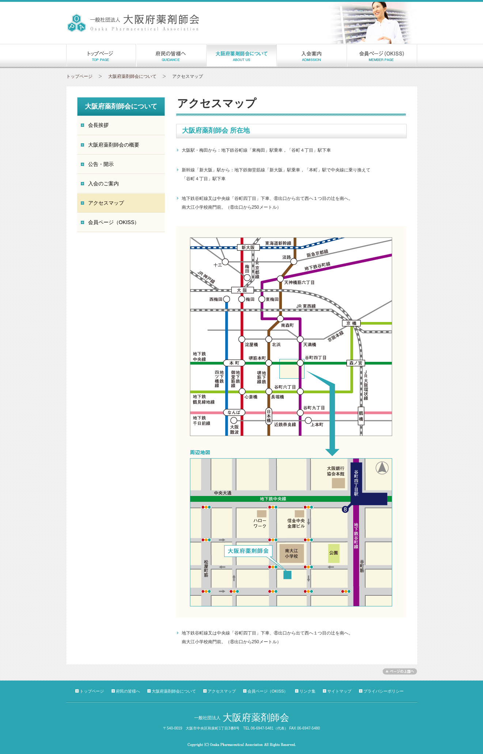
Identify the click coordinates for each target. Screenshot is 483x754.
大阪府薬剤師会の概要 (113, 145)
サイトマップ (339, 691)
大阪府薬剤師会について (132, 76)
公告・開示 (101, 164)
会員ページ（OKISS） (114, 222)
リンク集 (307, 691)
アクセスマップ (222, 691)
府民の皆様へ (128, 691)
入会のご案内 (103, 183)
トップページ (79, 76)
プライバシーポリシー (383, 691)
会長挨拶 (98, 125)
